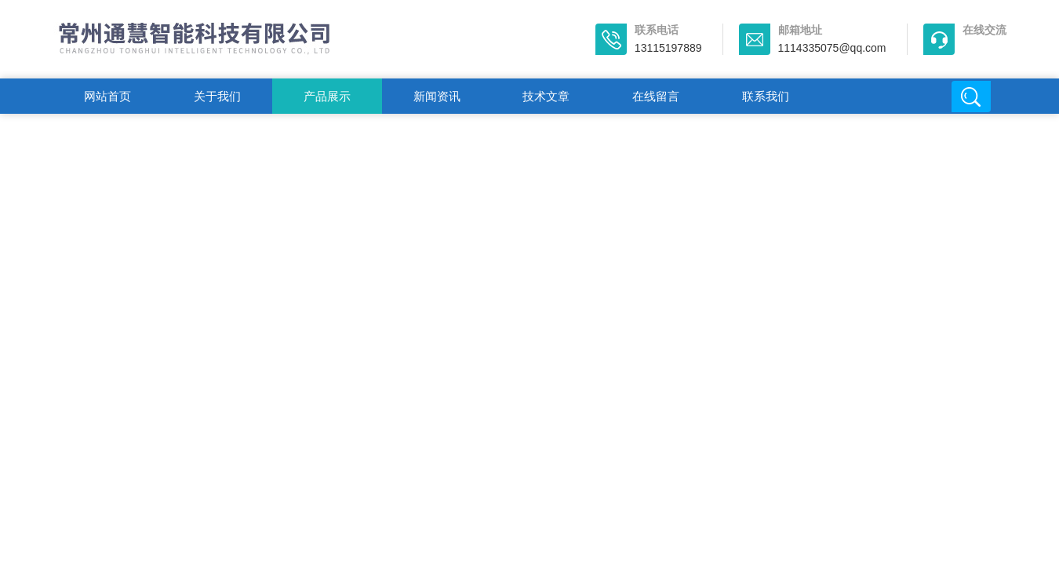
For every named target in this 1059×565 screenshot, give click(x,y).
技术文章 (546, 96)
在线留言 (655, 96)
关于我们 (217, 96)
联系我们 (765, 96)
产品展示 (327, 96)
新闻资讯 (436, 96)
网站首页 (107, 96)
